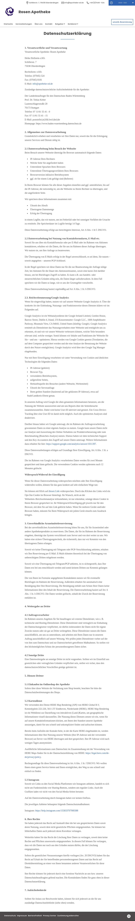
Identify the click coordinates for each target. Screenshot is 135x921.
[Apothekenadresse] (42, 3)
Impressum (22, 915)
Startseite (8, 24)
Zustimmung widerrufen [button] (68, 915)
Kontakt (48, 24)
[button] (122, 3)
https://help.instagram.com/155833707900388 (56, 810)
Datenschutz (10, 915)
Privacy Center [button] (49, 915)
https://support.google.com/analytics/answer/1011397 (71, 444)
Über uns (38, 24)
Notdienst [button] (73, 24)
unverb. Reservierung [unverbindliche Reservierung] (122, 22)
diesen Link (54, 491)
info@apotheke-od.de (43, 83)
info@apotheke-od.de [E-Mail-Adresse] (72, 3)
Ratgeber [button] (60, 24)
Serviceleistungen (24, 24)
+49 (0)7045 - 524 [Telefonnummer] (95, 3)
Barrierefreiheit (35, 915)
